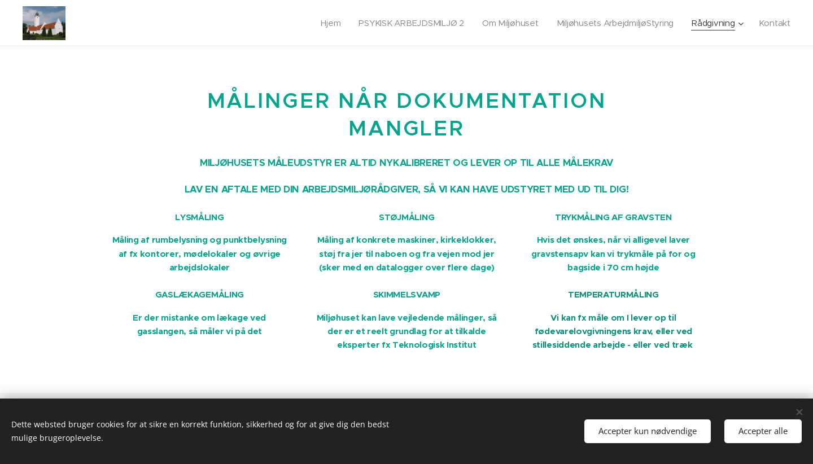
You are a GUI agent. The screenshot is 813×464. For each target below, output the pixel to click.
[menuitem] (322, 23)
